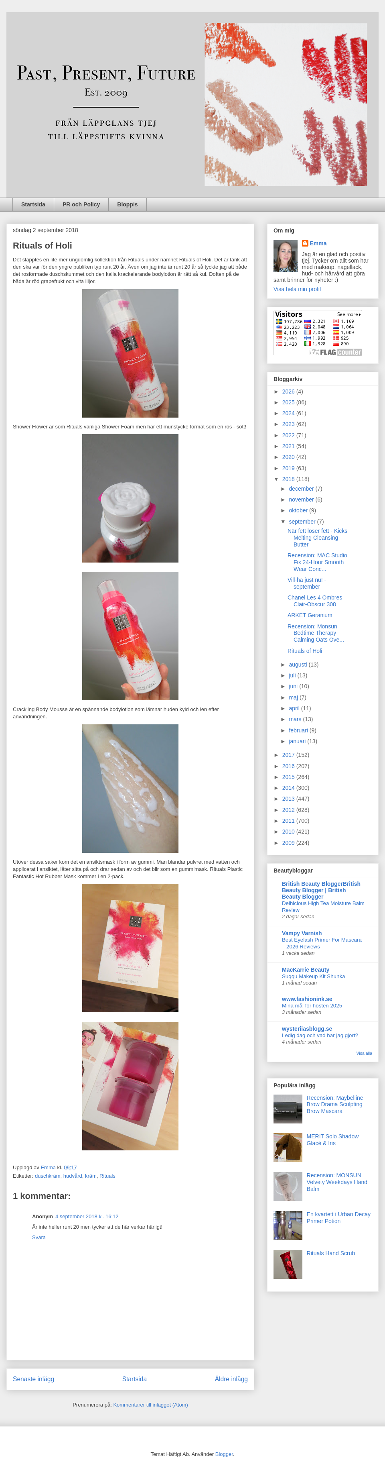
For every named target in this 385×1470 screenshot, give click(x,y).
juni (294, 686)
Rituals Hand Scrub (331, 1253)
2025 (289, 402)
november (302, 499)
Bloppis (127, 204)
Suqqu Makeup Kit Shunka (313, 976)
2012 (289, 810)
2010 (289, 831)
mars (296, 719)
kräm (91, 1176)
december (302, 488)
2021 (289, 446)
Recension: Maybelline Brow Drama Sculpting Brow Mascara (335, 1105)
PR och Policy (81, 204)
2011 (289, 821)
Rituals (107, 1176)
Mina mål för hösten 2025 (312, 1006)
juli (293, 675)
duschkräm (48, 1176)
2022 (289, 435)
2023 (289, 424)
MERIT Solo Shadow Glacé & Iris (333, 1139)
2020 (289, 457)
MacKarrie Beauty (305, 969)
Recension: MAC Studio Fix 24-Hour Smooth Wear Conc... (317, 562)
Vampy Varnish (302, 933)
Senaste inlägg (33, 1379)
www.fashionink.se (307, 999)
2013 (289, 798)
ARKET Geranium (310, 615)
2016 (289, 766)
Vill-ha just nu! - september (307, 583)
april (295, 708)
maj (294, 697)
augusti (298, 664)
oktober (299, 510)
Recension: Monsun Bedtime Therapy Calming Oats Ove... (316, 633)
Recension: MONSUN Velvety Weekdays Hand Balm (337, 1182)
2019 (289, 468)
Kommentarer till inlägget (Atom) (150, 1405)
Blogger (224, 1454)
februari (299, 730)
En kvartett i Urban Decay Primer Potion (339, 1217)
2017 (289, 755)
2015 (289, 777)
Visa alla (365, 1053)
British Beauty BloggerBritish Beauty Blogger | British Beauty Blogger (321, 890)
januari (298, 741)
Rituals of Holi (305, 651)
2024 (289, 413)
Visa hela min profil (297, 289)
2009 (289, 843)
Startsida (33, 204)
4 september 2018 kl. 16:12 (87, 1216)
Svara (39, 1237)
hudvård (72, 1176)
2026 (289, 391)
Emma (318, 243)
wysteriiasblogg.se (307, 1029)
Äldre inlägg (231, 1379)
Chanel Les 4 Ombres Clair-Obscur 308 (315, 601)
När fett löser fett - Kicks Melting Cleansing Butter (317, 538)
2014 (289, 788)
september (303, 521)
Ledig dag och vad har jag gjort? (320, 1035)
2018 (289, 479)
